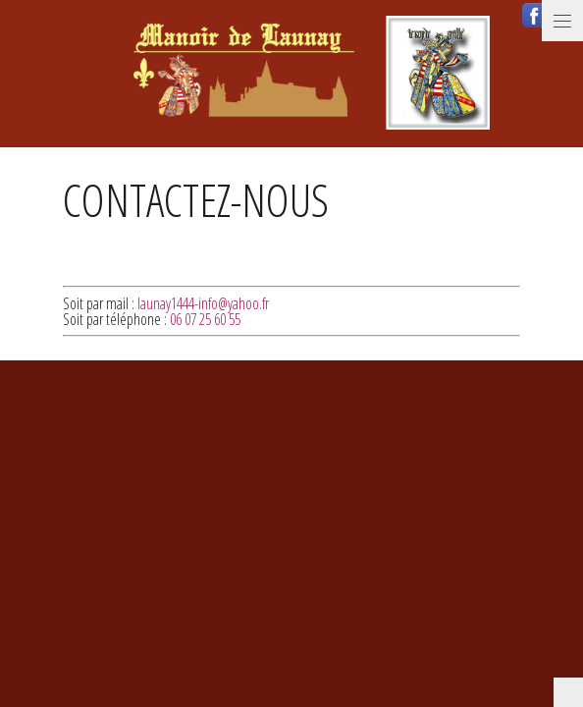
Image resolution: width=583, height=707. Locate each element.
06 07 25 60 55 (205, 319)
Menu (562, 20)
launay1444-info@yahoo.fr (203, 303)
